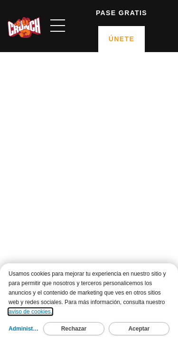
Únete (121, 39)
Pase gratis (121, 13)
